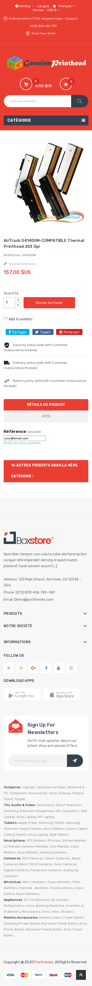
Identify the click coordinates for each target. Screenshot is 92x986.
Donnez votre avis (22, 264)
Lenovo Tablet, (76, 829)
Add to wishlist (18, 319)
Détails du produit (46, 405)
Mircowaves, (31, 911)
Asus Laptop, (26, 817)
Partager (19, 332)
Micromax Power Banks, (59, 923)
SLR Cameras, (33, 858)
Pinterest (71, 332)
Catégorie (19, 120)
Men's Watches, (35, 882)
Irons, (46, 911)
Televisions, (46, 805)
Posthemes (43, 962)
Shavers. (68, 911)
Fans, (30, 906)
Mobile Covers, (50, 917)
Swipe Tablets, (31, 829)
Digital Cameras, (16, 870)
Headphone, (45, 811)
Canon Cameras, (58, 858)
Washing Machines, (50, 906)
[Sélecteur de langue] (63, 6)
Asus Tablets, (53, 829)
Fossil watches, (62, 888)
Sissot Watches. (28, 894)
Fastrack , (26, 888)
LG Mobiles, (12, 846)
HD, (58, 811)
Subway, (64, 793)
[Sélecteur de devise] (52, 10)
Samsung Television (19, 811)
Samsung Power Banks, (22, 923)
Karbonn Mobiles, (35, 846)
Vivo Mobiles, (60, 846)
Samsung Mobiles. (53, 852)
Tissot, (9, 799)
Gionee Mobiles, (74, 840)
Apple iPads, (28, 823)
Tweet (45, 332)
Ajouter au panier (49, 303)
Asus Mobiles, (28, 852)
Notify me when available (22, 443)
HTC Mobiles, (37, 840)
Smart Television (69, 805)
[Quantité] (9, 302)
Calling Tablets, (15, 834)
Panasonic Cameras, (46, 870)
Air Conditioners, (37, 900)
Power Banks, (73, 917)
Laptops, (29, 787)
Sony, (53, 793)
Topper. (20, 799)
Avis (46, 416)
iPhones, (54, 840)
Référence (15, 432)
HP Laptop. (46, 817)
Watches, (42, 888)
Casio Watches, (60, 882)
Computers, (71, 811)
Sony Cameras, (66, 864)
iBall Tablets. (59, 834)
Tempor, (78, 793)
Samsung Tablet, (52, 823)
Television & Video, (51, 787)
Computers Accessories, (29, 793)
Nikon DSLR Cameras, (36, 864)
